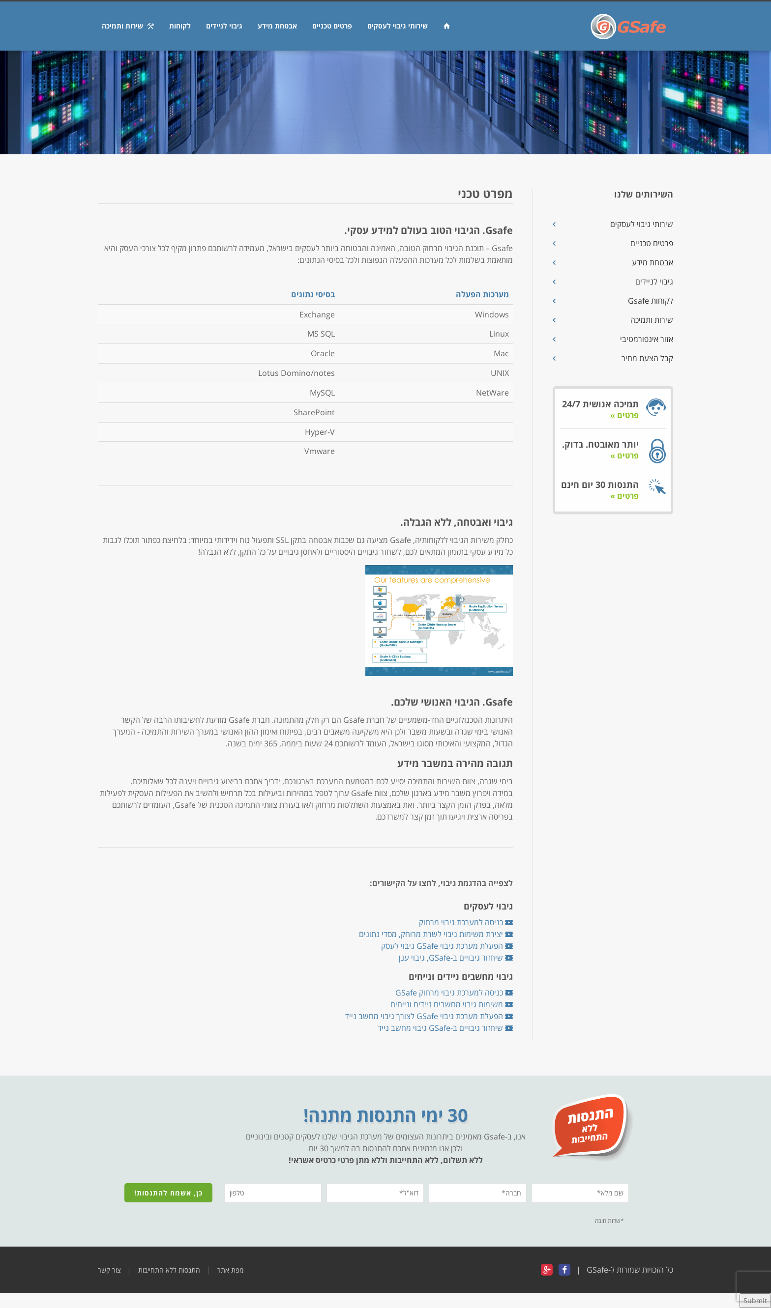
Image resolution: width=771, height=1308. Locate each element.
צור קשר (109, 1270)
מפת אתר (230, 1270)
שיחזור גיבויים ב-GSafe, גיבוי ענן (456, 957)
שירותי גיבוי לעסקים (397, 25)
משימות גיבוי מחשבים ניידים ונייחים (451, 1004)
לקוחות (180, 25)
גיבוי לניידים (224, 25)
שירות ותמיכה (128, 25)
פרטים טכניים (332, 25)
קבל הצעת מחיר (647, 358)
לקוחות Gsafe (650, 300)
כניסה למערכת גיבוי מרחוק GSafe (454, 992)
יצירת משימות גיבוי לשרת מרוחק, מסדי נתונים (436, 934)
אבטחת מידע (277, 25)
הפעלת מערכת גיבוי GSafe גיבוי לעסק (447, 945)
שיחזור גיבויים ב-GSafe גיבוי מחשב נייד (445, 1028)
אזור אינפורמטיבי (646, 339)
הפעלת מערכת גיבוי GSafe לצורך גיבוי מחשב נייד (429, 1016)
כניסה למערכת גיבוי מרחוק (466, 922)
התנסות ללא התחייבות (169, 1270)
